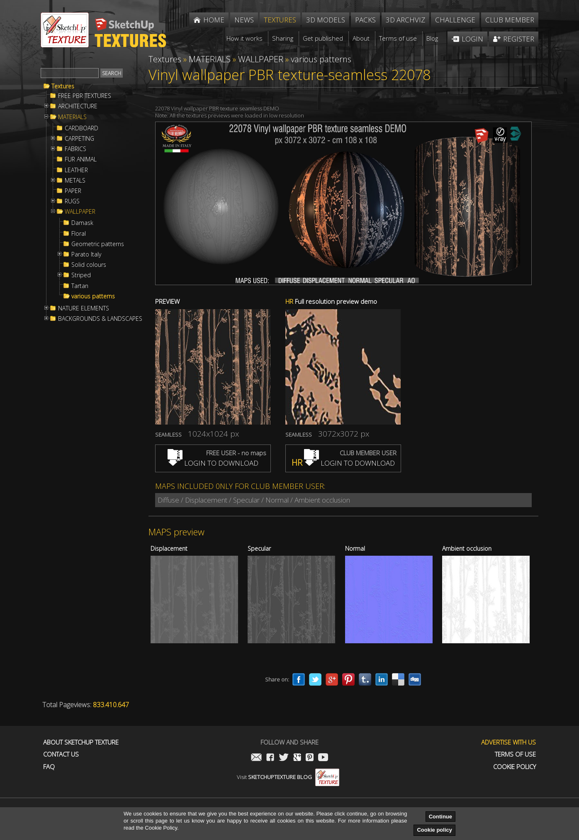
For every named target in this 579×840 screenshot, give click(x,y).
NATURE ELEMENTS (83, 308)
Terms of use (515, 754)
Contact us (61, 754)
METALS (75, 180)
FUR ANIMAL (81, 159)
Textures (62, 86)
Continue (440, 816)
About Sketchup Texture (81, 742)
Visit (288, 777)
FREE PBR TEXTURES (84, 96)
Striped (81, 275)
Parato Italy (86, 254)
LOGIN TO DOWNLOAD (213, 463)
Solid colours (88, 265)
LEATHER (76, 170)
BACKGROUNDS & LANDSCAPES (100, 318)
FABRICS (75, 149)
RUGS (72, 201)
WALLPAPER (80, 211)
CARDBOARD (81, 128)
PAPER (73, 191)
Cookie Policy (514, 767)
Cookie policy (434, 830)
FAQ (49, 767)
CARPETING (79, 138)
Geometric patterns (97, 244)
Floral (78, 233)
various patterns (93, 296)
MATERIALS (72, 117)
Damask (82, 223)
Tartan (79, 286)
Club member (509, 19)
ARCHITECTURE (77, 106)
